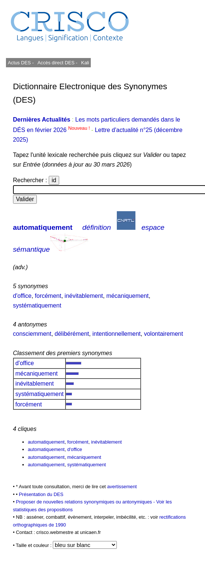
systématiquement (37, 305)
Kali (85, 62)
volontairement (163, 334)
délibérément (72, 334)
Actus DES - (21, 62)
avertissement (122, 486)
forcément (48, 296)
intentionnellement (116, 334)
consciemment (32, 334)
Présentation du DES (41, 494)
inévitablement (84, 296)
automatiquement (43, 227)
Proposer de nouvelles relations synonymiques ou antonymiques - (86, 502)
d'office (22, 296)
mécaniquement (127, 296)
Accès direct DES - (57, 62)
